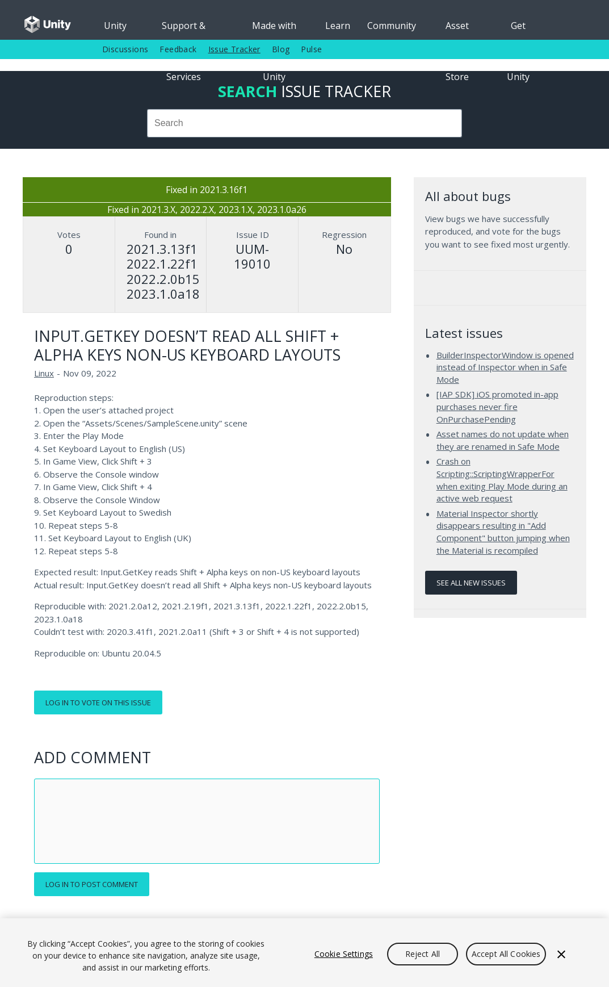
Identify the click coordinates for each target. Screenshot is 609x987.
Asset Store (457, 29)
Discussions (125, 49)
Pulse (311, 49)
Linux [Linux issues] (44, 373)
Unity (115, 25)
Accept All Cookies (506, 953)
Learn (337, 25)
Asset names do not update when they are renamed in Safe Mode (502, 440)
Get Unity (518, 29)
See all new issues (471, 583)
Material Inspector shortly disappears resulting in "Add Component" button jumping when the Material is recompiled (503, 532)
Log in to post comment (91, 884)
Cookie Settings (343, 953)
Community (391, 25)
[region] (304, 952)
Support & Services (183, 29)
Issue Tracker (234, 49)
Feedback (177, 49)
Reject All (422, 953)
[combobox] (304, 123)
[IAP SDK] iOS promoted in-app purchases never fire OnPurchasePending (497, 406)
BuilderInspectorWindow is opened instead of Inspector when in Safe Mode (505, 367)
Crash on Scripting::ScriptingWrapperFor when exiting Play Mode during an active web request (502, 479)
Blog (281, 49)
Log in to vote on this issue (98, 702)
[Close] (561, 954)
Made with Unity (274, 29)
